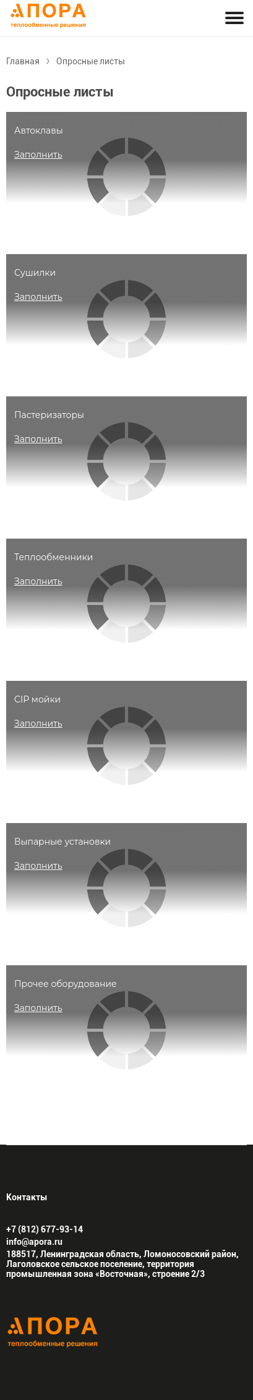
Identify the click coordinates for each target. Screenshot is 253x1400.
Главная (23, 61)
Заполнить (38, 154)
